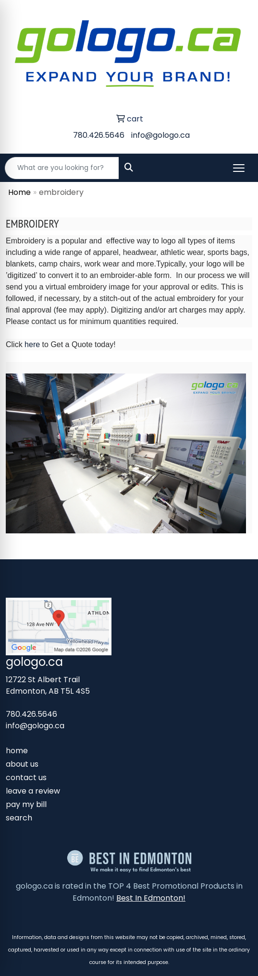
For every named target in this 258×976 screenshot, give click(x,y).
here (32, 344)
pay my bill (26, 804)
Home (19, 192)
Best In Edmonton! (150, 898)
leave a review (33, 790)
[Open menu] (238, 168)
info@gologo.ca (160, 135)
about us (22, 764)
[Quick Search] (62, 168)
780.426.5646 (98, 135)
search (19, 817)
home (17, 750)
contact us (26, 777)
